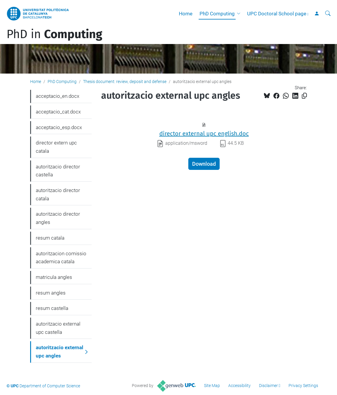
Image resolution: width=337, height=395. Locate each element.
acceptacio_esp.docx (59, 127)
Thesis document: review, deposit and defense (124, 81)
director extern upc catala (56, 147)
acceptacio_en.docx (57, 96)
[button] (240, 13)
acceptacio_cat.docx (58, 112)
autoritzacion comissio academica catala (61, 258)
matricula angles (54, 277)
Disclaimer (268, 385)
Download (204, 164)
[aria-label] (327, 13)
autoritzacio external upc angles (59, 351)
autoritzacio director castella (58, 171)
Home (185, 14)
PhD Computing (217, 14)
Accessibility (239, 385)
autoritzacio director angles (58, 218)
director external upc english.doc (204, 133)
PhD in (54, 34)
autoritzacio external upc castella (58, 328)
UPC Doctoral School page (276, 14)
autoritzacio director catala (58, 194)
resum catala (50, 238)
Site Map (212, 385)
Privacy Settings (303, 385)
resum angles (51, 293)
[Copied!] (304, 95)
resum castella (52, 308)
